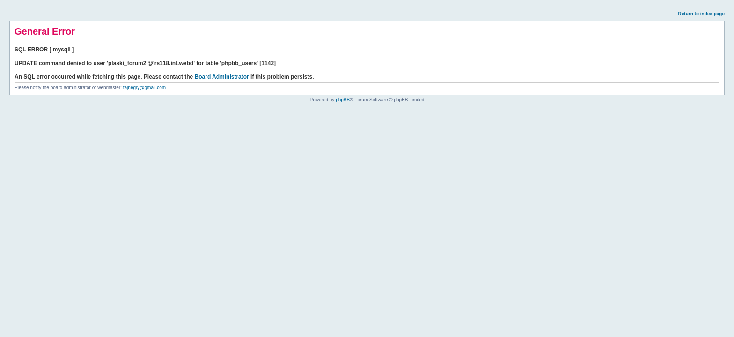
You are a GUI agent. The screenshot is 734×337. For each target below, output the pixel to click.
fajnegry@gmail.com (144, 87)
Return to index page (701, 13)
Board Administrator (222, 76)
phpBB (343, 99)
